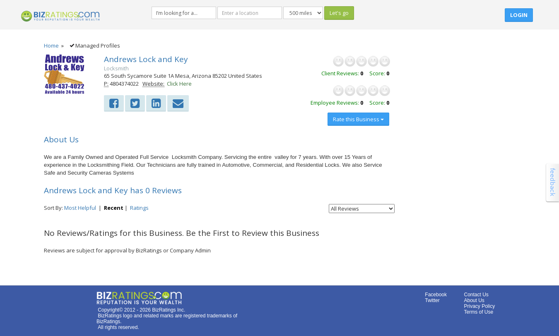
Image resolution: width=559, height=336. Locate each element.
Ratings (139, 207)
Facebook (436, 295)
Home (51, 45)
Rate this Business (358, 119)
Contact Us (476, 295)
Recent (113, 207)
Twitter (432, 300)
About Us (474, 300)
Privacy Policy (479, 306)
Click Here (179, 83)
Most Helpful (80, 207)
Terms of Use (478, 312)
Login (519, 15)
